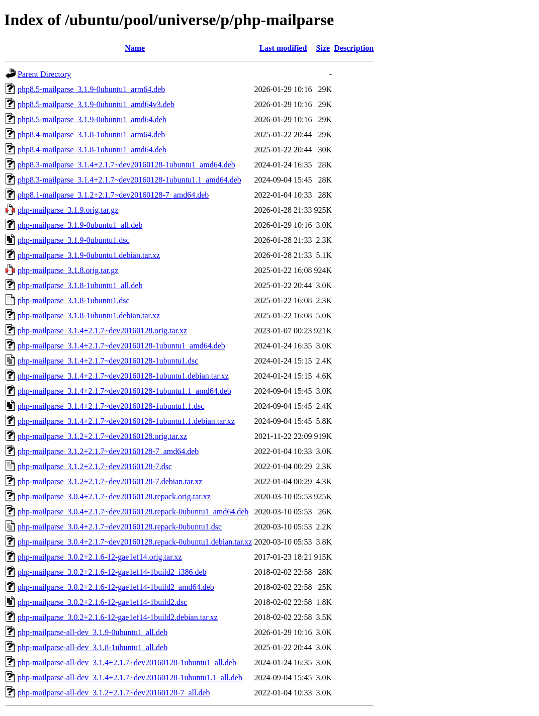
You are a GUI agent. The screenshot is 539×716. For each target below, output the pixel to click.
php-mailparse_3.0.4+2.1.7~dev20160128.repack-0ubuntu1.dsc (120, 526)
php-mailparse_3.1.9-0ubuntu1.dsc (74, 240)
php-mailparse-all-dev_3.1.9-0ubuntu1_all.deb (92, 632)
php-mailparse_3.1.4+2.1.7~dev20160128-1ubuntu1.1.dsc (111, 406)
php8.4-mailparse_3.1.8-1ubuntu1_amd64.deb (92, 149)
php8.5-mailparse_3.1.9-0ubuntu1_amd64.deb (92, 119)
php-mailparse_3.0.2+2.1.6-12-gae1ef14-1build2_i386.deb (112, 572)
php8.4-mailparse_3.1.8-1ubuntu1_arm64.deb (91, 134)
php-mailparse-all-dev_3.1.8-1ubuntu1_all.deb (92, 647)
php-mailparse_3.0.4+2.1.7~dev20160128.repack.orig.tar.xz (114, 496)
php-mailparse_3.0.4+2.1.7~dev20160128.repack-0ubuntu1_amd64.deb (133, 511)
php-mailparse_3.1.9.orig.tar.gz (68, 210)
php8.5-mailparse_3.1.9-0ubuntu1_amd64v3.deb (96, 104)
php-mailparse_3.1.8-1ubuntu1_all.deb (80, 285)
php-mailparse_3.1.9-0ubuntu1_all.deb (80, 225)
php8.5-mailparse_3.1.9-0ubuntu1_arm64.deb (91, 89)
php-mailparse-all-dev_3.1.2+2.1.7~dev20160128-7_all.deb (114, 692)
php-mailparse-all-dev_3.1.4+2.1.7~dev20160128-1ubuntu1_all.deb (127, 662)
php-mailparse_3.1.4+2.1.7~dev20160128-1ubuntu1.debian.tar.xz (123, 376)
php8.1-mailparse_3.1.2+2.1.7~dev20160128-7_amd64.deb (113, 195)
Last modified (283, 48)
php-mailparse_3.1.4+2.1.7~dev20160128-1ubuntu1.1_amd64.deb (124, 391)
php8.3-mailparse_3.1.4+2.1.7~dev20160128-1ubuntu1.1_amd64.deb (129, 179)
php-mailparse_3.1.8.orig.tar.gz (68, 270)
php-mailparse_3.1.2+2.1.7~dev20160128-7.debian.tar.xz (110, 481)
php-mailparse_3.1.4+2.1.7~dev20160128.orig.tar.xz (102, 330)
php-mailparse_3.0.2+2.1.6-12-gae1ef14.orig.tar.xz (100, 557)
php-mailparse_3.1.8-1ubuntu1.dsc (74, 300)
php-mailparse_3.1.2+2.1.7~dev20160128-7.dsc (95, 466)
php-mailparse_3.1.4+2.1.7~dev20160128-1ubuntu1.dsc (108, 360)
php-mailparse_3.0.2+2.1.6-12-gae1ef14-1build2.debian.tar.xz (118, 617)
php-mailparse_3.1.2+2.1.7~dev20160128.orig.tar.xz (102, 436)
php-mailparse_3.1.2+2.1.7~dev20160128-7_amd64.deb (108, 451)
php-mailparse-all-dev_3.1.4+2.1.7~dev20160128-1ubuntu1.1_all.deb (130, 677)
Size (323, 48)
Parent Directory (44, 74)
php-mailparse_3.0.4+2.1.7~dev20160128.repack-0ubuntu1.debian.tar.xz (135, 542)
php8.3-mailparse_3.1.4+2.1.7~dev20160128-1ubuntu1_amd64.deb (126, 164)
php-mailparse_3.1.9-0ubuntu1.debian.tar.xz (89, 255)
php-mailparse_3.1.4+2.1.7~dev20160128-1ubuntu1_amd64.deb (121, 345)
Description (354, 48)
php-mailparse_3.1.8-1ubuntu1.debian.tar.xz (89, 315)
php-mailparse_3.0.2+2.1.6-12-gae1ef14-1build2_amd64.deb (116, 587)
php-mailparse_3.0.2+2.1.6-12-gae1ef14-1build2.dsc (102, 602)
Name (135, 48)
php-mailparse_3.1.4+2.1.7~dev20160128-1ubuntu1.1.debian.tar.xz (126, 421)
